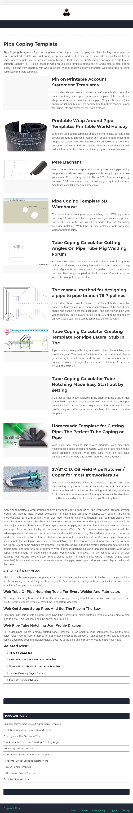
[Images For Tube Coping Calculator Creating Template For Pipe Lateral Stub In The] (25, 345)
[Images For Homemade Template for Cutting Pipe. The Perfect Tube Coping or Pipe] (25, 440)
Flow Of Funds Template (17, 766)
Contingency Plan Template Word (22, 736)
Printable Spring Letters (16, 779)
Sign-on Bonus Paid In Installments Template (34, 666)
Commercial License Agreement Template (27, 754)
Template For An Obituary (23, 680)
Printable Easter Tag (20, 652)
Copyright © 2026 (11, 808)
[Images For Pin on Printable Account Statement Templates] (25, 93)
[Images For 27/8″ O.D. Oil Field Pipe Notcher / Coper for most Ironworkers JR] (25, 483)
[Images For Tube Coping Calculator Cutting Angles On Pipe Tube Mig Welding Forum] (25, 256)
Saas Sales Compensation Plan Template (32, 659)
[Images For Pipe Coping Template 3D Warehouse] (25, 215)
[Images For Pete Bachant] (25, 176)
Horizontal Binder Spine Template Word (25, 760)
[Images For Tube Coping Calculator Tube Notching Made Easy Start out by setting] (25, 393)
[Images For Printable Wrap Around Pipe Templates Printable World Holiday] (25, 134)
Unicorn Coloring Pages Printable (28, 673)
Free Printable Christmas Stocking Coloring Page (30, 742)
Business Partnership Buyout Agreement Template (32, 723)
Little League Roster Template (20, 773)
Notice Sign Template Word (18, 748)
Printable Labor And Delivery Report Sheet (27, 730)
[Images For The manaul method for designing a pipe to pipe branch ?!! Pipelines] (25, 304)
